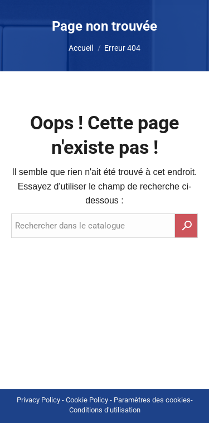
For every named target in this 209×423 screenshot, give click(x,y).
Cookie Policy (87, 400)
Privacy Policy (38, 400)
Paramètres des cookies (152, 400)
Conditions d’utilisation (104, 410)
